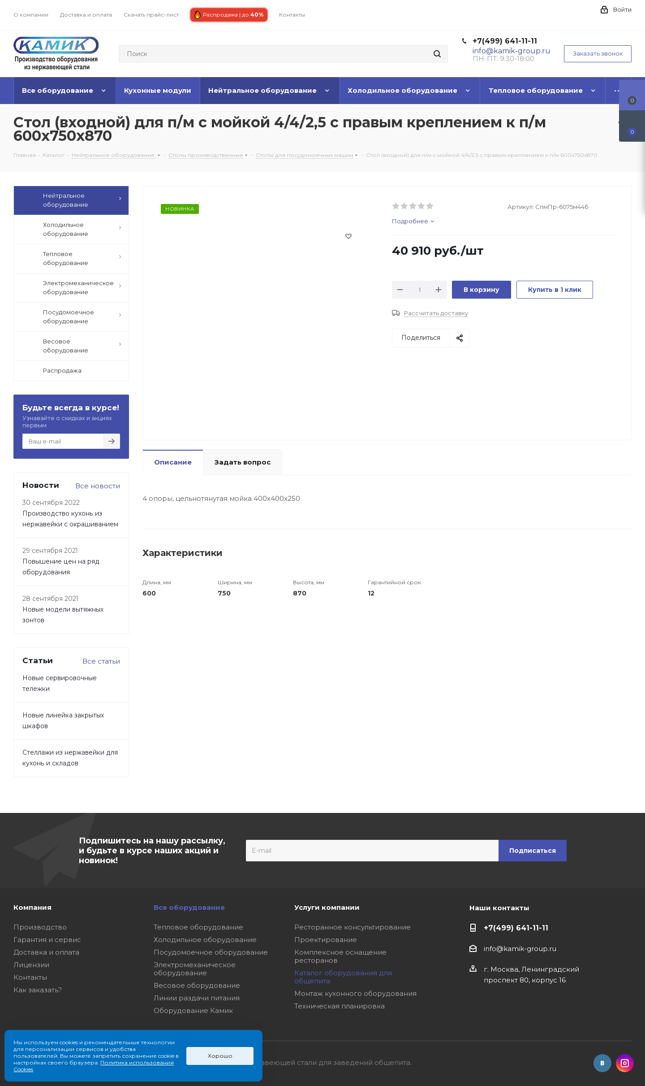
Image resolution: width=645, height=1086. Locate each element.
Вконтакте (602, 1063)
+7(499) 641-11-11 (505, 41)
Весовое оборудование (197, 985)
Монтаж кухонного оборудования (355, 993)
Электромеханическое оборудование (195, 968)
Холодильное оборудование (205, 939)
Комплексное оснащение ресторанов (340, 956)
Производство (40, 927)
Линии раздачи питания (197, 998)
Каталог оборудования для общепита (343, 977)
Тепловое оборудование (198, 927)
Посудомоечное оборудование (211, 952)
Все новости (97, 486)
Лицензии (31, 964)
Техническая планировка (339, 1006)
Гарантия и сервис (47, 939)
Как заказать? (37, 990)
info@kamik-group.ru (520, 948)
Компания (32, 907)
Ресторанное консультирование (352, 927)
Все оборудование (189, 907)
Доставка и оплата (46, 952)
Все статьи (101, 661)
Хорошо (220, 1055)
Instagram (625, 1063)
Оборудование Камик (193, 1010)
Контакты (30, 977)
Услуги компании (327, 907)
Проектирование (325, 939)
